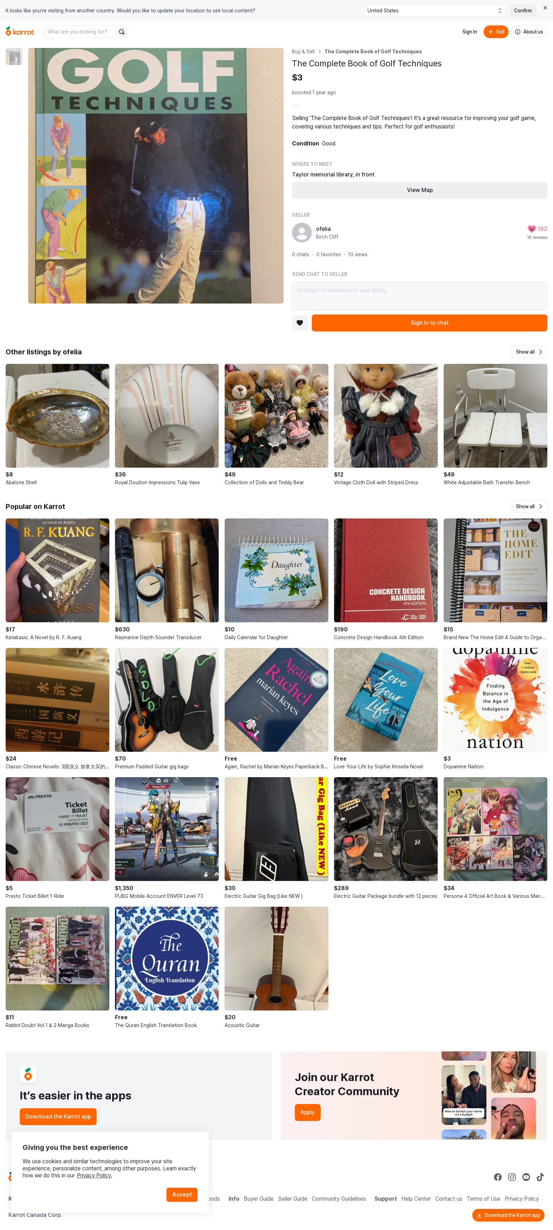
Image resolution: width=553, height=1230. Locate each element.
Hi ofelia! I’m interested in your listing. (419, 296)
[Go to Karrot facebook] (498, 1177)
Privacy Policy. (94, 1175)
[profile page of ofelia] (302, 232)
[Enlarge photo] (156, 176)
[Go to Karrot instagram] (512, 1177)
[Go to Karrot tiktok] (540, 1177)
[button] (529, 352)
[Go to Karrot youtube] (526, 1177)
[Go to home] (20, 31)
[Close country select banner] (545, 8)
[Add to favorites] (300, 323)
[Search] (122, 32)
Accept (182, 1194)
